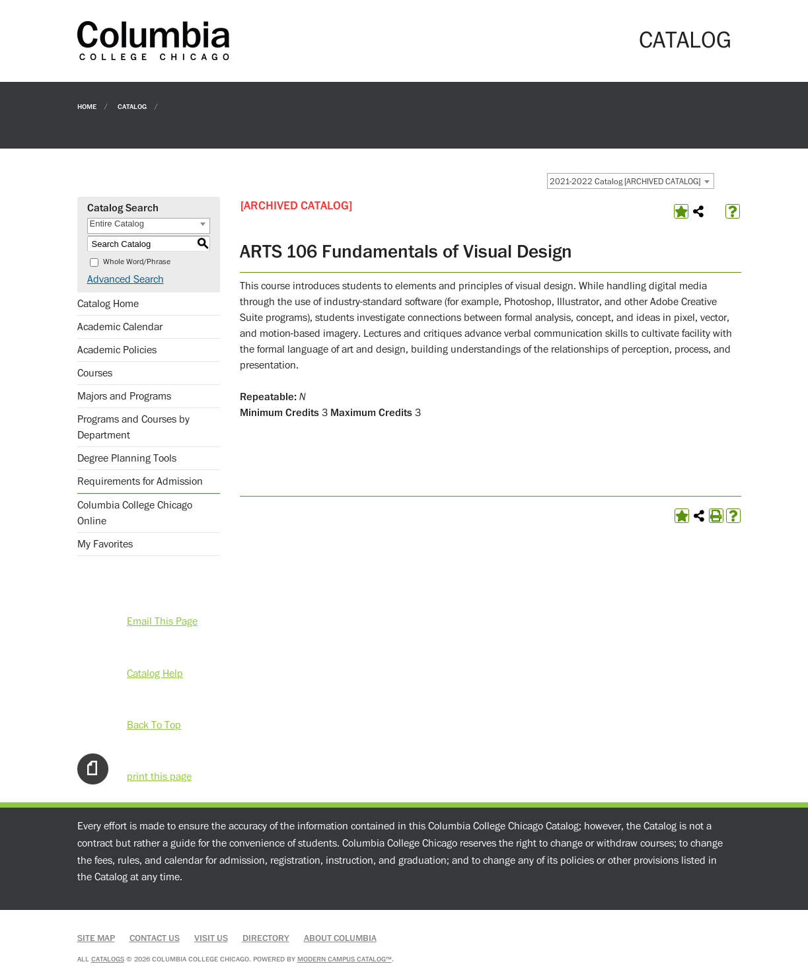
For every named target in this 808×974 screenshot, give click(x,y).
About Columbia (340, 938)
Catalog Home (108, 303)
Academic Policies (117, 350)
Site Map (96, 938)
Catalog (132, 106)
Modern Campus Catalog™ (344, 959)
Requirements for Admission (140, 481)
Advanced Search (125, 279)
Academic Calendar (120, 326)
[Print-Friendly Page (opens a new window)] (716, 515)
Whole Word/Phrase (136, 262)
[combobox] (630, 181)
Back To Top (154, 725)
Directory (265, 938)
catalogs (107, 959)
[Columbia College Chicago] (153, 40)
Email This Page (162, 621)
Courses (94, 373)
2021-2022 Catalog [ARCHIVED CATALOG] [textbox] (625, 181)
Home (86, 106)
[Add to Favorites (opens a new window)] (681, 211)
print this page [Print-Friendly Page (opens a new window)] (159, 776)
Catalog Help (155, 673)
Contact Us (154, 938)
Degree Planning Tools (126, 458)
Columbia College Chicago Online (134, 513)
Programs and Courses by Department (133, 427)
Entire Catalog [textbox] (117, 223)
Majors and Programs (124, 396)
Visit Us (211, 938)
